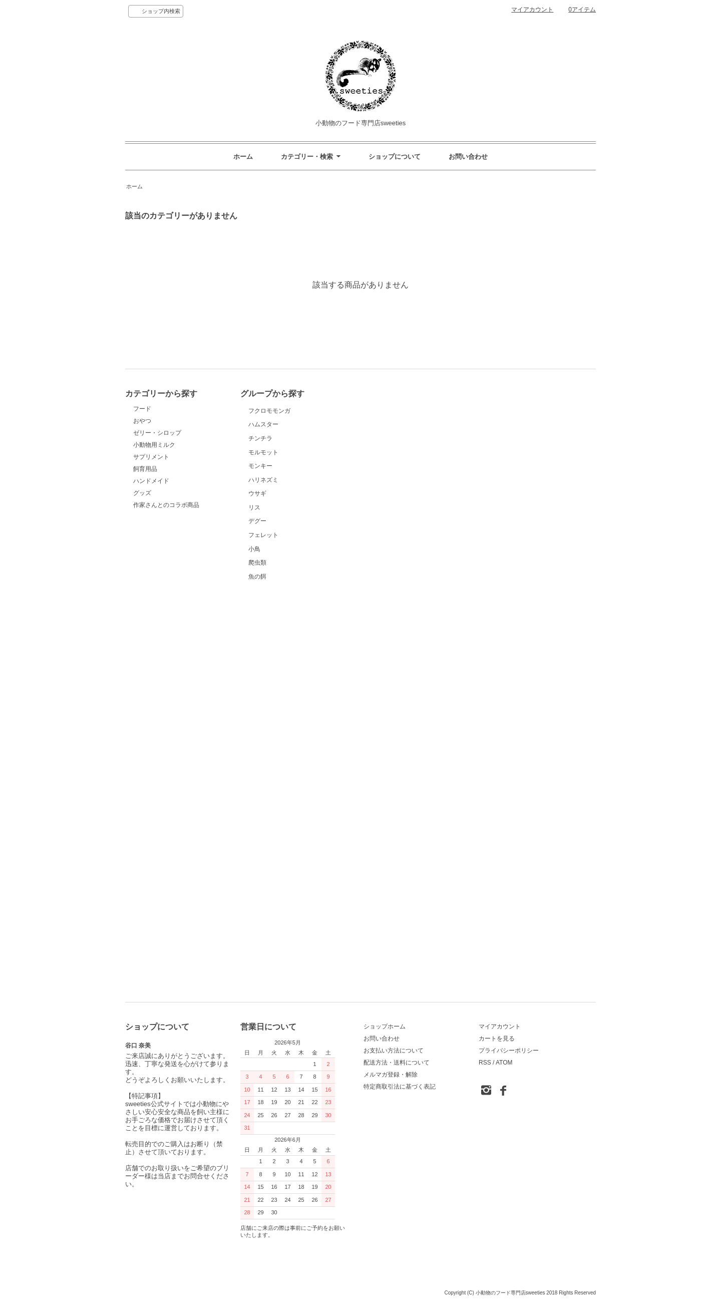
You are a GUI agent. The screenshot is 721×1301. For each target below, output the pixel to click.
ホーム (243, 156)
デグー (273, 779)
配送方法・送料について (397, 1062)
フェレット (273, 824)
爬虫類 (273, 913)
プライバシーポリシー (509, 1050)
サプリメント (151, 456)
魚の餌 (273, 957)
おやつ (142, 420)
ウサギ (273, 691)
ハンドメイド (151, 480)
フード (142, 408)
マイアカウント (532, 9)
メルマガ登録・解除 (391, 1074)
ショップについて (395, 156)
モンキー (273, 602)
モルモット (273, 558)
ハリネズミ (273, 646)
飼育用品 (145, 468)
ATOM (504, 1062)
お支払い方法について (394, 1050)
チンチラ (273, 513)
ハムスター (273, 469)
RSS (485, 1062)
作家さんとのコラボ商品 (166, 504)
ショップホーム (385, 1026)
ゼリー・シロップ (157, 432)
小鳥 (273, 868)
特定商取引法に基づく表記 (400, 1086)
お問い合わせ (468, 156)
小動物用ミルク (154, 444)
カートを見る (497, 1038)
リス (273, 735)
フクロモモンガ (273, 424)
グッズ (142, 492)
